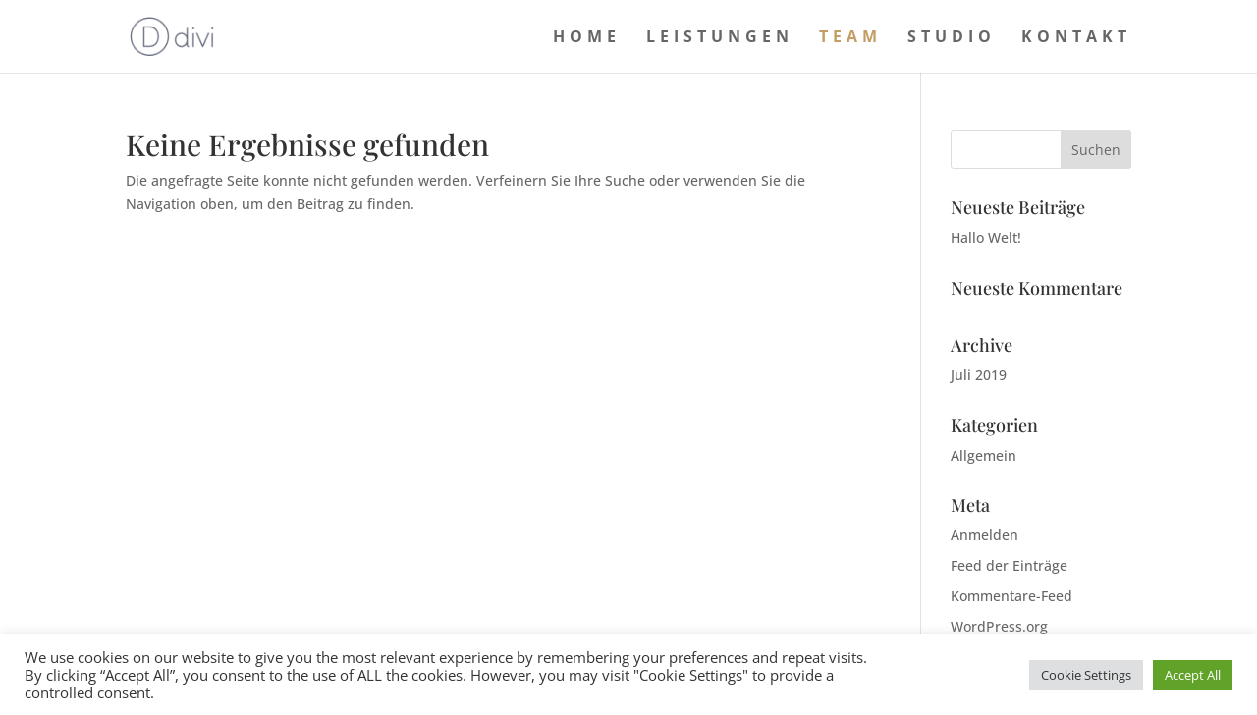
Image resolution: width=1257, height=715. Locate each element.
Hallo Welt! (986, 237)
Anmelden (984, 534)
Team (850, 38)
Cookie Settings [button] (1086, 675)
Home (587, 38)
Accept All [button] (1193, 675)
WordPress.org (999, 626)
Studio (951, 38)
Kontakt (1076, 38)
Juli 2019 (979, 374)
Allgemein (983, 455)
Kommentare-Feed (1011, 595)
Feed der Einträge (1009, 565)
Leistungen (719, 38)
